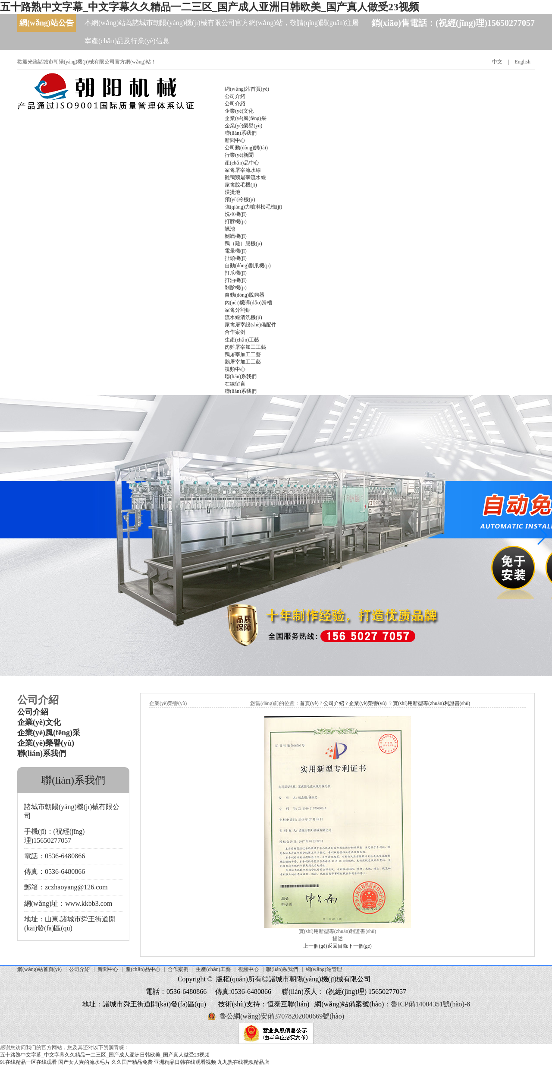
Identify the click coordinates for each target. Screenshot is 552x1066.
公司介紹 (235, 96)
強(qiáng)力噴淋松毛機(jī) (253, 207)
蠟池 (230, 229)
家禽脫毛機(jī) (241, 185)
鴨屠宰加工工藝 (243, 354)
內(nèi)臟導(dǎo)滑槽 (248, 303)
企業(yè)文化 (239, 111)
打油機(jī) (236, 280)
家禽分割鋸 (238, 310)
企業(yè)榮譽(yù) (243, 126)
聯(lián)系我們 (241, 133)
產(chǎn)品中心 (242, 163)
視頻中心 (235, 369)
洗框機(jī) (236, 214)
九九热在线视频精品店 (243, 1062)
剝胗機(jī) (236, 288)
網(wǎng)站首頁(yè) (247, 89)
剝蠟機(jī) (236, 236)
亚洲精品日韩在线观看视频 (185, 1062)
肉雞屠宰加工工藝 (245, 347)
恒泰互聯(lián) (288, 1004)
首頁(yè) (309, 703)
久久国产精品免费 (132, 1062)
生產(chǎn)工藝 (242, 340)
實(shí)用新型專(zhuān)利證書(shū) (431, 703)
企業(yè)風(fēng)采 (246, 118)
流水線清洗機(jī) (243, 317)
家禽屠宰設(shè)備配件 (250, 325)
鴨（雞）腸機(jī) (243, 243)
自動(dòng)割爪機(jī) (248, 266)
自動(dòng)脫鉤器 (244, 295)
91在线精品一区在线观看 (28, 1062)
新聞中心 (235, 140)
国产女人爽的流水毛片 (84, 1062)
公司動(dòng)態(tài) (246, 148)
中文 (497, 62)
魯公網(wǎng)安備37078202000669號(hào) (282, 1016)
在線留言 (235, 384)
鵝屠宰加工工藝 (243, 362)
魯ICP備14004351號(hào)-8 (430, 1004)
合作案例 (235, 332)
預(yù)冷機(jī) (240, 199)
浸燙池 (232, 192)
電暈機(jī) (236, 251)
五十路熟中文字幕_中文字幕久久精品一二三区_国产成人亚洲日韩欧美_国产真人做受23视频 (209, 7)
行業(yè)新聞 (239, 155)
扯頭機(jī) (236, 258)
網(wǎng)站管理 (324, 969)
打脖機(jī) (236, 221)
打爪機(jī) (236, 273)
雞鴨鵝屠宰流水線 (245, 177)
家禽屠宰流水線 (243, 170)
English (522, 62)
